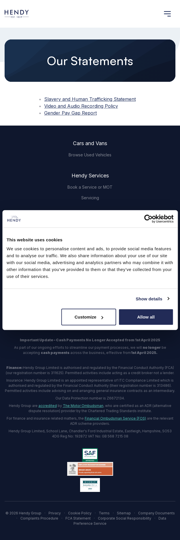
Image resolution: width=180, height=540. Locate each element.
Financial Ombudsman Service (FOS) (115, 418)
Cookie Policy (80, 513)
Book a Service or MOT (90, 187)
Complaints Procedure (39, 518)
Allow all (146, 316)
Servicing (90, 197)
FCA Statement (78, 518)
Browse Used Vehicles (90, 154)
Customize (89, 316)
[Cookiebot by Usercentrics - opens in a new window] (148, 218)
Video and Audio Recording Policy (81, 106)
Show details (149, 298)
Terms (104, 513)
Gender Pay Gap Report (70, 113)
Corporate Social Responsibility (124, 518)
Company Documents (156, 513)
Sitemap (124, 513)
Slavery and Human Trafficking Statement (90, 99)
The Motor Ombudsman (83, 405)
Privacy (55, 513)
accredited (47, 405)
